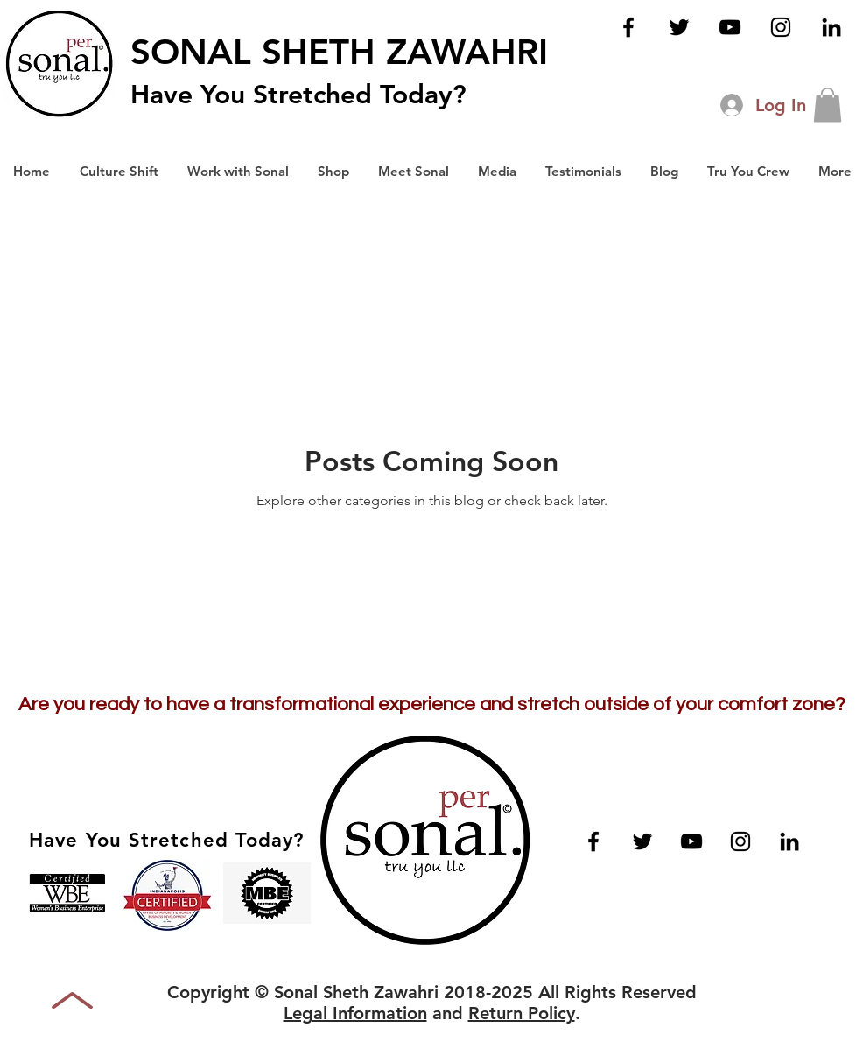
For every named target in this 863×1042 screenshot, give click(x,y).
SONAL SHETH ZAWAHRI (339, 52)
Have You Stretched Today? (298, 94)
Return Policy (521, 1013)
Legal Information (355, 1013)
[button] (827, 105)
